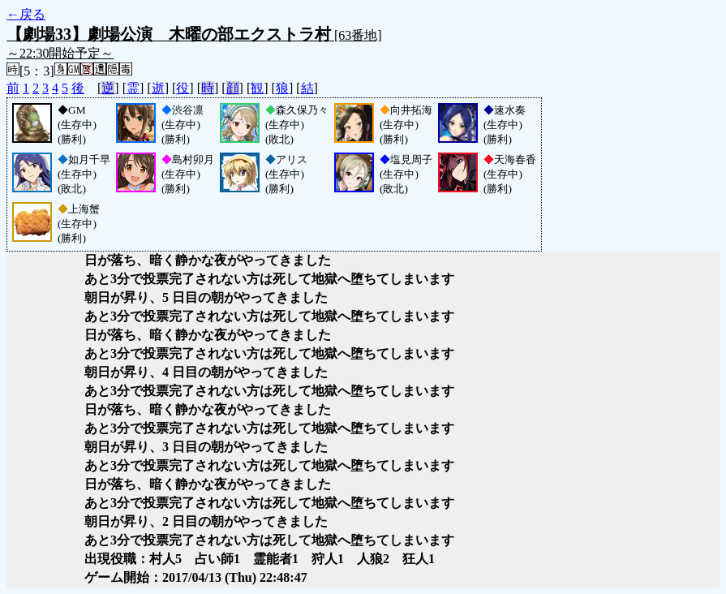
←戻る (25, 14)
